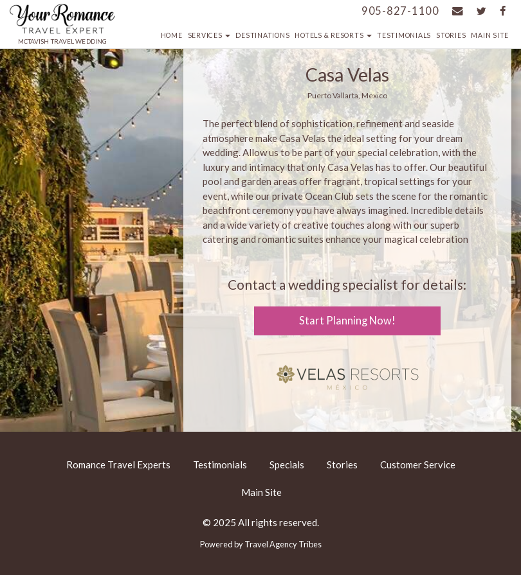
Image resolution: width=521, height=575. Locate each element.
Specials (287, 464)
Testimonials (404, 35)
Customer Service (417, 464)
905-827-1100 (400, 10)
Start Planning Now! (347, 320)
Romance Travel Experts (118, 464)
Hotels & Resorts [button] (333, 35)
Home (172, 35)
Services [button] (209, 35)
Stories (451, 35)
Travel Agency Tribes (283, 544)
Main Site (490, 35)
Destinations (262, 35)
